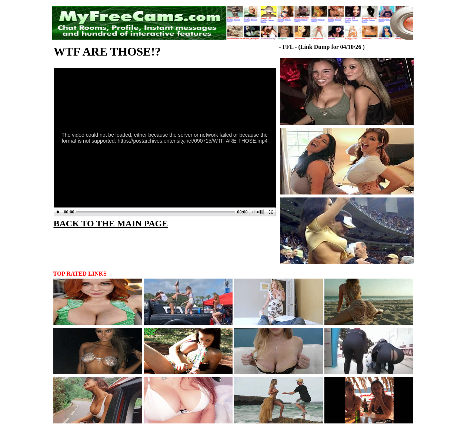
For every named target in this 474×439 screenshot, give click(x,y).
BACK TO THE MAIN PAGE (111, 223)
